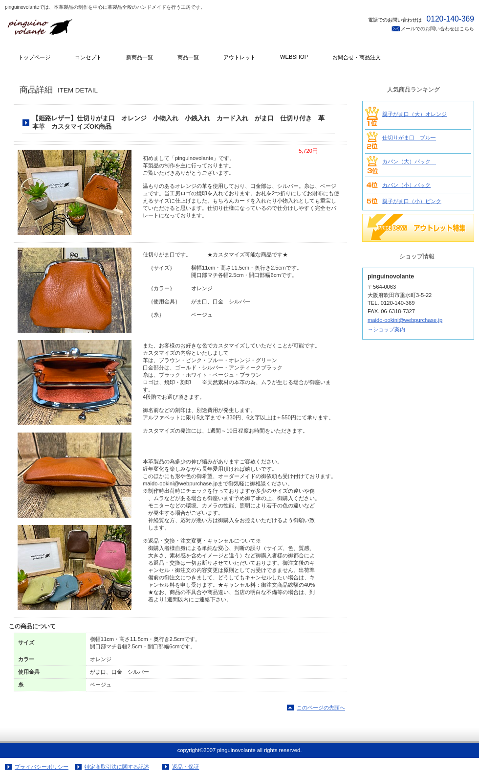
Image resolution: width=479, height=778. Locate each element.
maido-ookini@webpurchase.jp (405, 320)
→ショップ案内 (386, 329)
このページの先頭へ (321, 707)
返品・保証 (185, 767)
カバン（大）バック (409, 161)
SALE (418, 228)
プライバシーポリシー (41, 767)
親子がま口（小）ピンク (411, 201)
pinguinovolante (102, 30)
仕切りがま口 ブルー (409, 137)
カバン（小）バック (406, 185)
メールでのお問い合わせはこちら (437, 28)
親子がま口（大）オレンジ (414, 114)
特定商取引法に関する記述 (117, 767)
